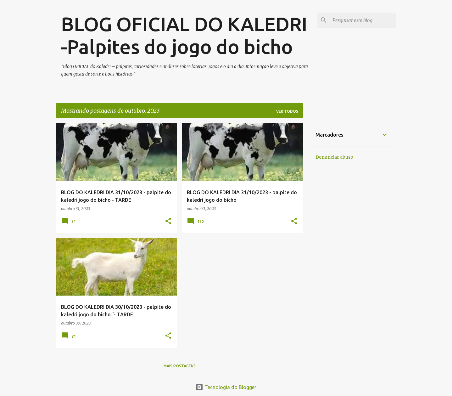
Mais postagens (180, 366)
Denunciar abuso (334, 157)
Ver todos (287, 111)
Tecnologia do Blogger (226, 387)
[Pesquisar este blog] (363, 20)
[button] (168, 221)
